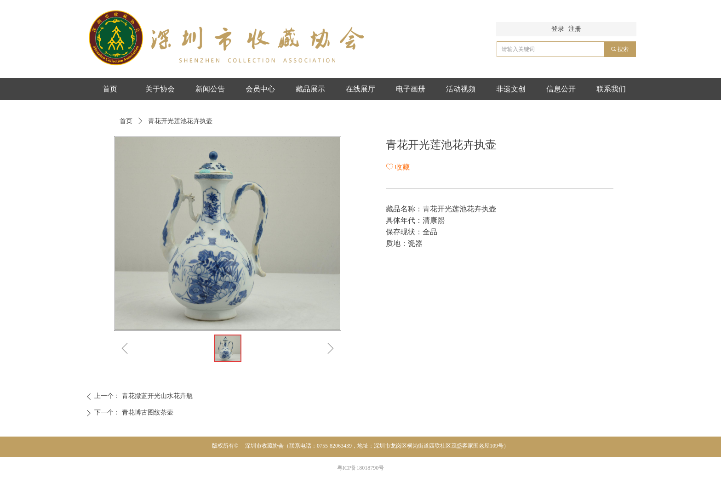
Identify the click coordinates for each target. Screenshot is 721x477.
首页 (126, 121)
